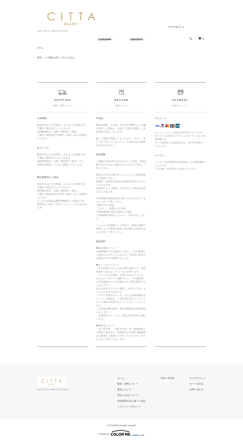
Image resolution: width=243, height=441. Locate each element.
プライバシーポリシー (129, 406)
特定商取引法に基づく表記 (131, 401)
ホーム (40, 48)
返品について (124, 389)
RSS (163, 378)
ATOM (171, 378)
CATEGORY (105, 39)
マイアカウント (176, 27)
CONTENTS (136, 39)
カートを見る (196, 383)
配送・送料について (128, 383)
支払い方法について (128, 395)
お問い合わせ (196, 389)
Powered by (121, 433)
